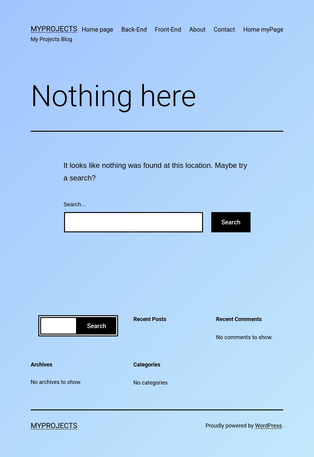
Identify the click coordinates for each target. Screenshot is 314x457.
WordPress (268, 425)
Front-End (168, 29)
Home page (97, 29)
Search (96, 326)
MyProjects (54, 29)
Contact (224, 29)
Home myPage (263, 29)
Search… (74, 204)
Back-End (134, 29)
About (197, 29)
